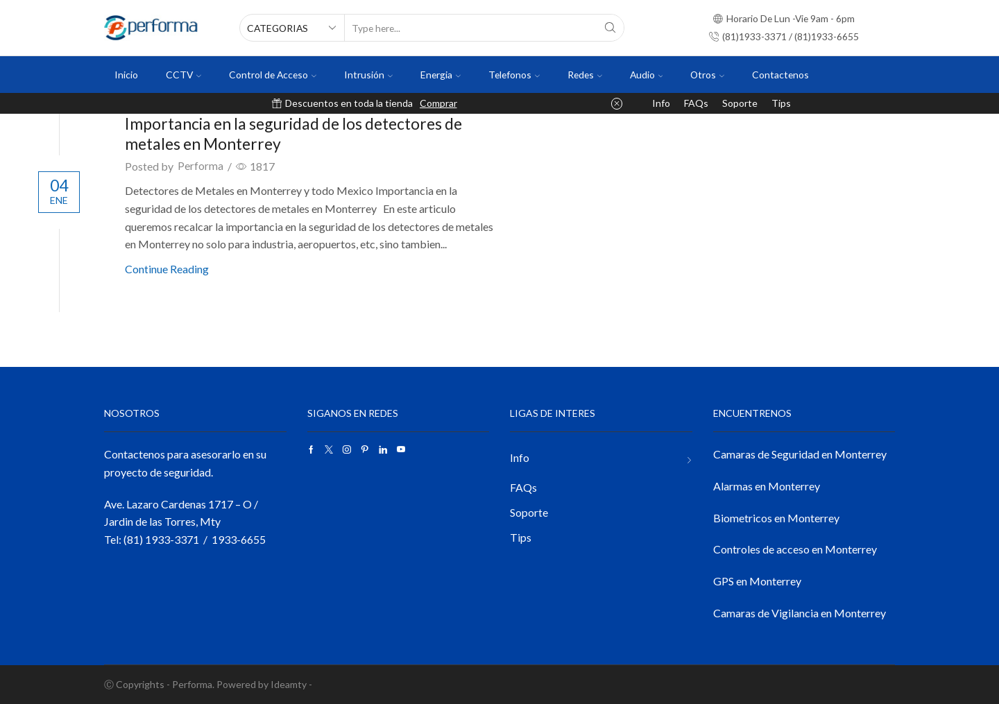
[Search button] (610, 28)
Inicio (126, 74)
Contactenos (780, 74)
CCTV (183, 74)
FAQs (696, 103)
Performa (200, 166)
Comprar (438, 103)
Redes (584, 74)
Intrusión (368, 74)
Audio (646, 74)
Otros (707, 74)
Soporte (740, 103)
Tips (781, 103)
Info (661, 103)
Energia (440, 74)
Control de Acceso (272, 74)
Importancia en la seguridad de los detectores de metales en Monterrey (304, 133)
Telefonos (514, 74)
